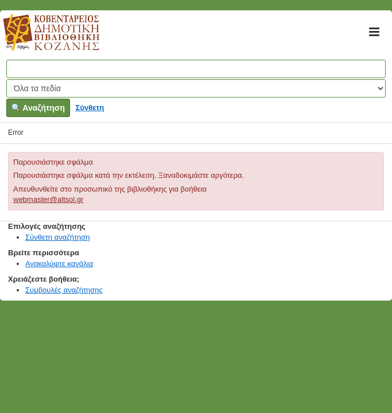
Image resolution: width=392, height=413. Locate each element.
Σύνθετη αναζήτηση (57, 237)
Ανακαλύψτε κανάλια (59, 263)
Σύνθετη (90, 107)
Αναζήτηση (38, 107)
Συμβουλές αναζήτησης (64, 290)
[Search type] (196, 88)
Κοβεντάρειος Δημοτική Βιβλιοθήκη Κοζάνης (40, 39)
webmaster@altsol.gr (48, 199)
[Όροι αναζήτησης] (196, 69)
